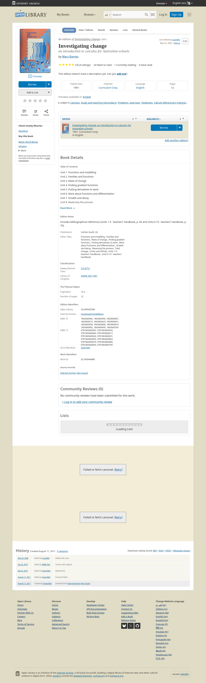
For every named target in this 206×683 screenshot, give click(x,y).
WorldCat (23, 131)
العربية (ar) (161, 605)
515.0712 (85, 268)
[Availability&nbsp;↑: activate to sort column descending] (166, 119)
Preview (37, 76)
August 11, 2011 (24, 577)
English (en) (162, 616)
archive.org (99, 675)
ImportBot (46, 571)
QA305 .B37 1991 (89, 275)
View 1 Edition (86, 30)
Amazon (23, 146)
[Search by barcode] (152, 14)
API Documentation (97, 608)
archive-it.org (117, 675)
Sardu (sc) (161, 646)
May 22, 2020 (23, 558)
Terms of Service (25, 624)
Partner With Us (25, 612)
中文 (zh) (160, 658)
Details (101, 30)
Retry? (119, 469)
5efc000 (184, 674)
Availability (154, 118)
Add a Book (127, 616)
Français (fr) (162, 624)
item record (82, 373)
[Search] (127, 14)
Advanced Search (61, 624)
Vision (20, 605)
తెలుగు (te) (161, 650)
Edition (66, 118)
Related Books (139, 30)
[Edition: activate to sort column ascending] (102, 119)
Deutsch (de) (162, 612)
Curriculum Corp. (108, 87)
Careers (21, 616)
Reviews (114, 30)
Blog (19, 620)
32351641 (85, 347)
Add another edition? (176, 140)
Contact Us (126, 608)
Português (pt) (163, 639)
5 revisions (62, 551)
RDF (155, 550)
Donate (161, 3)
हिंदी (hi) (159, 627)
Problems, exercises (129, 102)
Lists (125, 30)
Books (55, 608)
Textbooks (147, 102)
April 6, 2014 (23, 571)
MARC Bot (46, 564)
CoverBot (176, 39)
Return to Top (59, 627)
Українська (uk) (164, 654)
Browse (85, 14)
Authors (56, 612)
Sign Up (176, 14)
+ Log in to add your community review (87, 402)
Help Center (127, 605)
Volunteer (22, 608)
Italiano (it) (161, 635)
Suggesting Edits (129, 612)
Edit (185, 41)
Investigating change (87, 39)
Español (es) (162, 620)
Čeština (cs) (161, 608)
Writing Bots (93, 616)
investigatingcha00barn (92, 314)
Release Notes (128, 620)
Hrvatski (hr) (162, 631)
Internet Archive (68, 373)
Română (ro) (162, 643)
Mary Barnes (70, 56)
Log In (163, 14)
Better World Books (28, 142)
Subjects (56, 616)
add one (121, 73)
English (140, 87)
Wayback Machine (83, 675)
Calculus (75, 102)
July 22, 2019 (23, 564)
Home (55, 605)
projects (57, 675)
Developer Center (96, 605)
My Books (63, 14)
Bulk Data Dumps (96, 612)
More (23, 150)
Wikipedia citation (181, 550)
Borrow (32, 84)
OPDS (168, 550)
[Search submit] (146, 14)
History (177, 43)
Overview (69, 30)
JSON (161, 550)
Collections (57, 620)
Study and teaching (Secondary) (98, 102)
